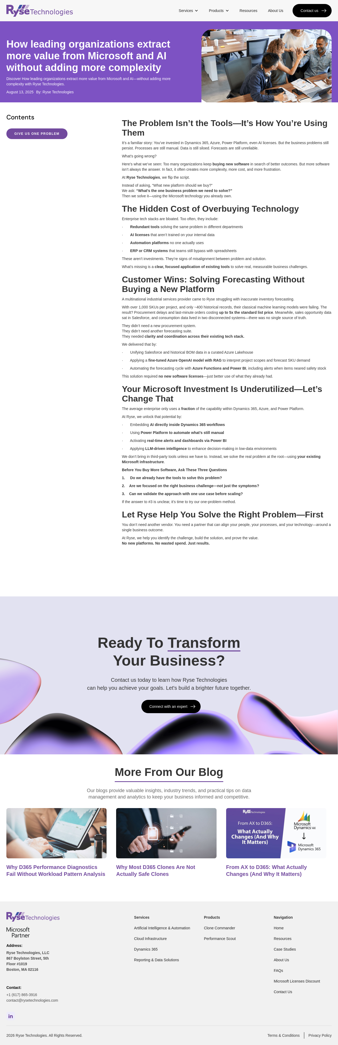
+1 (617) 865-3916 (21, 995)
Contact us (309, 11)
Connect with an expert (168, 706)
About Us (275, 11)
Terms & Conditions (283, 1035)
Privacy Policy (320, 1035)
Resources (248, 11)
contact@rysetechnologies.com (32, 1000)
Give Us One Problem (37, 134)
